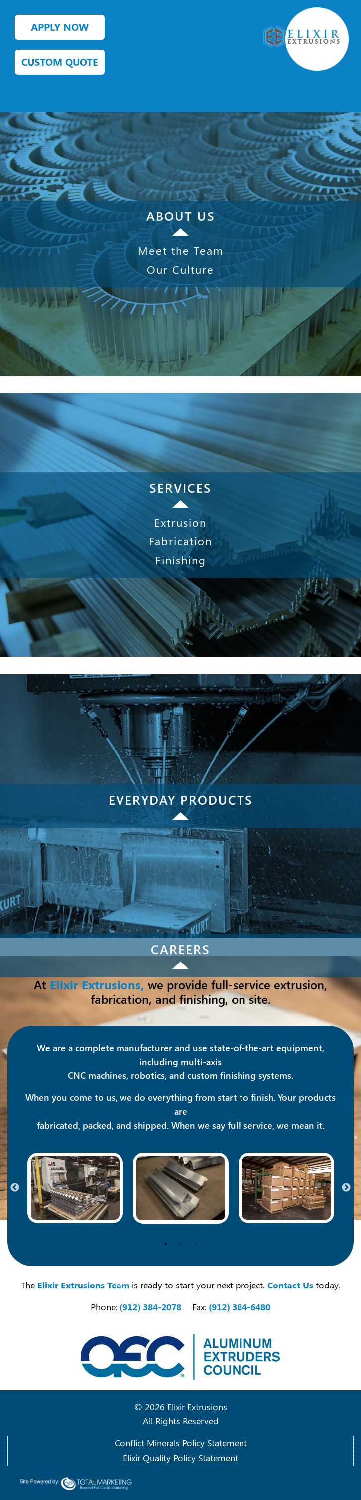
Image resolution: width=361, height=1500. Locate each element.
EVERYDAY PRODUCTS (181, 799)
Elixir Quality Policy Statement (180, 1458)
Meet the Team (181, 250)
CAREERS (180, 949)
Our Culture (180, 269)
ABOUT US (180, 216)
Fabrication (180, 541)
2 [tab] (181, 1244)
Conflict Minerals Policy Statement (181, 1443)
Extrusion (180, 522)
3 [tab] (196, 1244)
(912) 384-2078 (151, 1307)
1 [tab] (166, 1244)
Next (346, 1188)
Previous (15, 1188)
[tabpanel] (75, 1188)
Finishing (180, 559)
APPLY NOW (60, 26)
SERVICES (180, 487)
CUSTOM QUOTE (59, 61)
